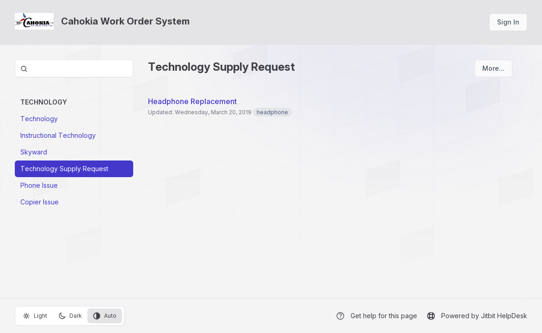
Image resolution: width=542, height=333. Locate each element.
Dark (70, 316)
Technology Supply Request (64, 169)
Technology (39, 119)
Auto (105, 316)
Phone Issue (39, 185)
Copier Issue (39, 202)
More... (493, 68)
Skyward (33, 152)
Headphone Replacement (192, 101)
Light (35, 316)
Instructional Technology (58, 135)
